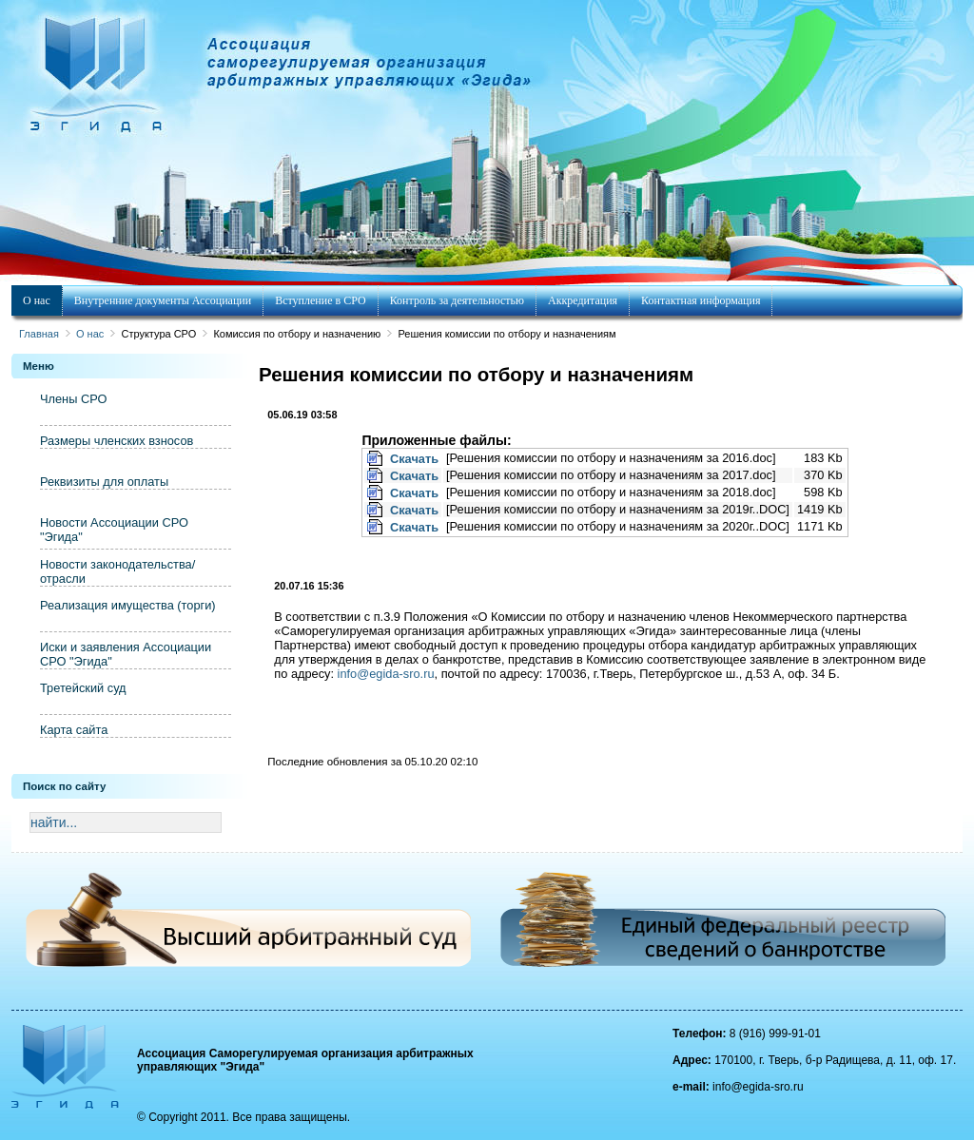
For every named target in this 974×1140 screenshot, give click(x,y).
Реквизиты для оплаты (104, 481)
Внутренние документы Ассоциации (162, 300)
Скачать (414, 459)
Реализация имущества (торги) (128, 605)
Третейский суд (83, 688)
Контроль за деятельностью (457, 300)
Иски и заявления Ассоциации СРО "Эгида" (125, 654)
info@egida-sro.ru (386, 674)
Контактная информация (700, 300)
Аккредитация (582, 300)
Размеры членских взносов (116, 441)
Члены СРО (73, 399)
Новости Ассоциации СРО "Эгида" (114, 529)
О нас (36, 300)
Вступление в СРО (320, 300)
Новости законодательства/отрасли (117, 571)
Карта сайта (73, 730)
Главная (39, 333)
